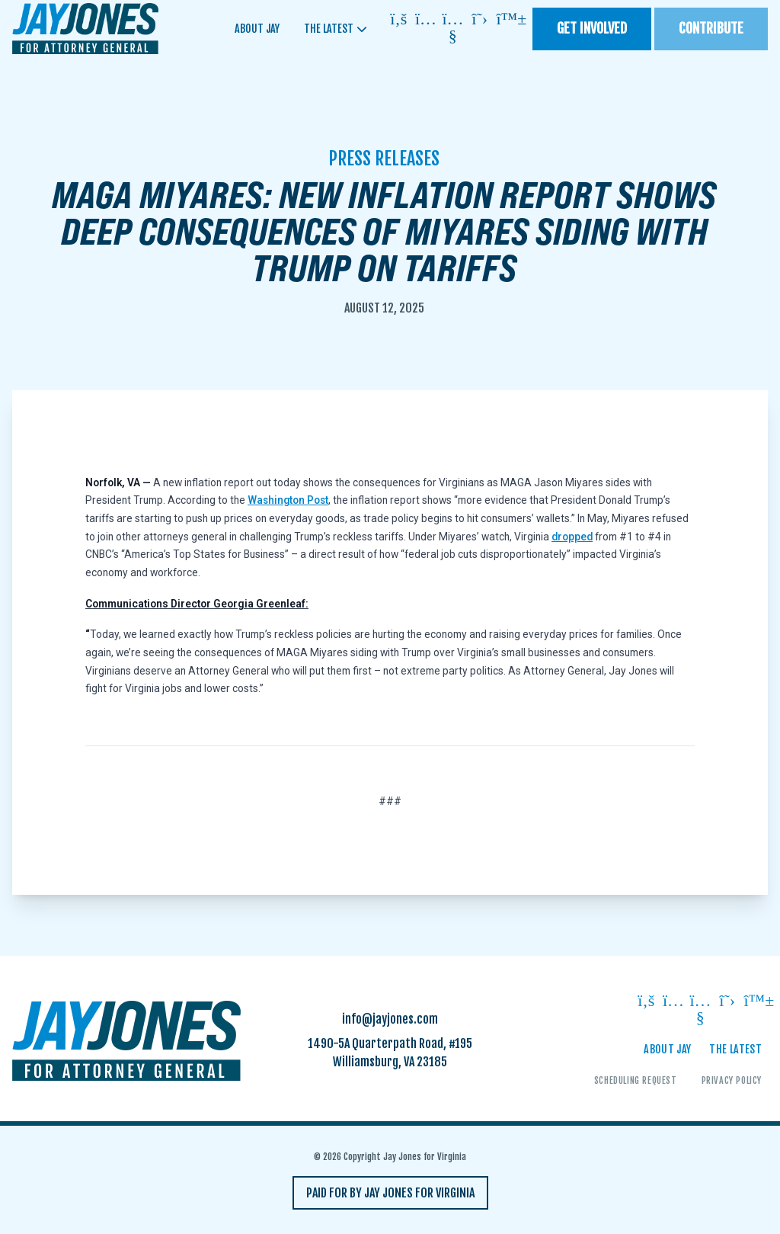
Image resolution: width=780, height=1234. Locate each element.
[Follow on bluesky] (507, 20)
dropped (572, 536)
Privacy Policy (732, 1080)
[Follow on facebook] (399, 20)
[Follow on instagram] (425, 20)
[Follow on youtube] (453, 28)
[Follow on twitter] (480, 20)
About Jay (257, 28)
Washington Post (288, 500)
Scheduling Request (635, 1080)
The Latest (328, 28)
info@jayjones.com (390, 1019)
